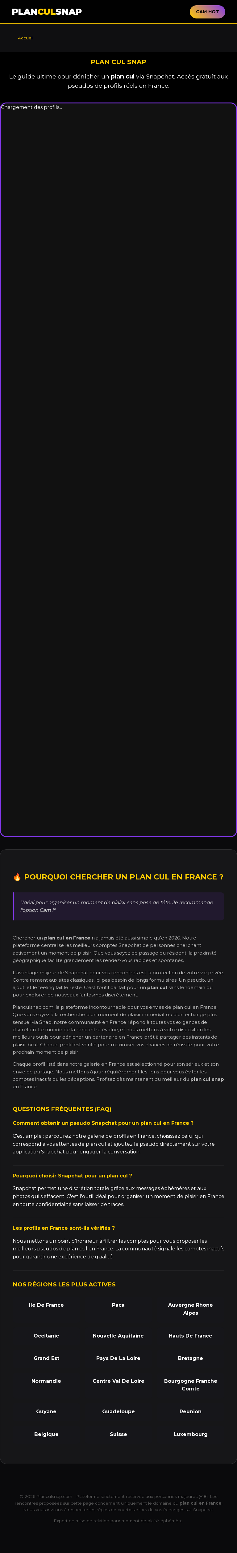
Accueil (25, 37)
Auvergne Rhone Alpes (190, 1309)
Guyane (46, 1411)
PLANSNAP (46, 11)
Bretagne (190, 1358)
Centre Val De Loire (118, 1381)
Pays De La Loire (118, 1358)
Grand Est (46, 1358)
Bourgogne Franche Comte (190, 1385)
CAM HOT (207, 11)
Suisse (118, 1434)
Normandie (46, 1381)
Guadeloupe (118, 1411)
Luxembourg (191, 1434)
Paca (118, 1305)
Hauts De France (190, 1336)
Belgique (46, 1434)
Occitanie (46, 1336)
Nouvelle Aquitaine (118, 1336)
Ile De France (46, 1305)
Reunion (191, 1411)
